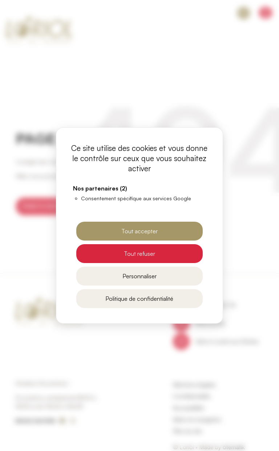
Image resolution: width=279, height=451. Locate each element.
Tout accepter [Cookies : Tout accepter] (139, 231)
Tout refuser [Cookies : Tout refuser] (139, 253)
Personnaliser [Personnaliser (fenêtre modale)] (139, 276)
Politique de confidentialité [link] (139, 298)
